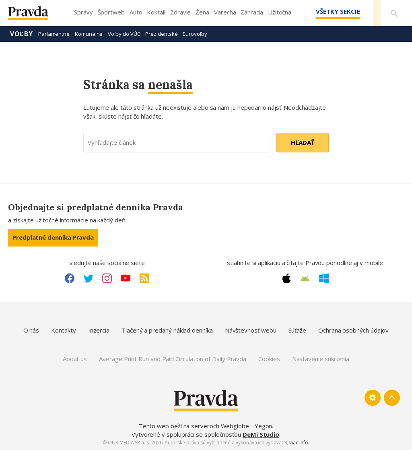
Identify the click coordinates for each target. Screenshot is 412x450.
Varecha (225, 12)
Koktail (156, 12)
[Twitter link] (88, 278)
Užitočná (279, 12)
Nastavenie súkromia (321, 359)
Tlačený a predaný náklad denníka (167, 330)
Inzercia (98, 330)
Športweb (111, 12)
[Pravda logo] (34, 15)
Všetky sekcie (337, 11)
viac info (298, 442)
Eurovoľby (195, 33)
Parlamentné (54, 33)
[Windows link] (324, 278)
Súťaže (297, 330)
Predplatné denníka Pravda (53, 237)
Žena (202, 12)
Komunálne (89, 33)
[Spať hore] (392, 398)
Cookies (269, 359)
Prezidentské (161, 33)
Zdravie (180, 12)
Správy (83, 12)
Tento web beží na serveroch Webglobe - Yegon (205, 426)
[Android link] (305, 279)
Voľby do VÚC (124, 33)
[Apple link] (286, 278)
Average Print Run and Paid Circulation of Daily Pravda (172, 359)
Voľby (21, 33)
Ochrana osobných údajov (353, 330)
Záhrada (252, 12)
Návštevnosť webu (250, 330)
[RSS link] (144, 278)
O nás (31, 330)
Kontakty (63, 330)
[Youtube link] (125, 278)
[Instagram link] (107, 278)
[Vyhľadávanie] (394, 13)
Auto (136, 12)
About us (75, 359)
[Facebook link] (69, 278)
